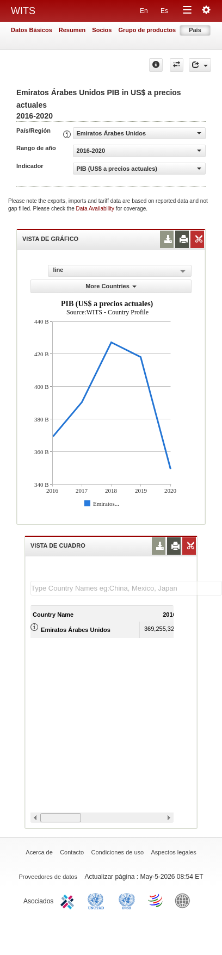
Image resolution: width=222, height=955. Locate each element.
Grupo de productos (147, 30)
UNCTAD (98, 900)
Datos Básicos (31, 30)
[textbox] (126, 588)
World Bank (185, 900)
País (195, 30)
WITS (23, 10)
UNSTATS (127, 900)
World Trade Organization (156, 900)
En (144, 11)
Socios (102, 30)
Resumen (72, 30)
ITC (69, 900)
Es (164, 11)
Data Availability (96, 209)
